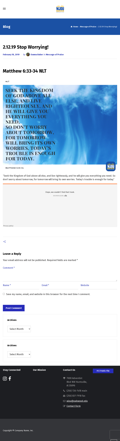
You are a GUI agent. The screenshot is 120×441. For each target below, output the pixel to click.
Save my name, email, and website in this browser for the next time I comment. (48, 294)
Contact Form (74, 406)
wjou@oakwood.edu (77, 401)
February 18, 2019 (11, 54)
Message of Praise (55, 54)
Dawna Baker (37, 54)
